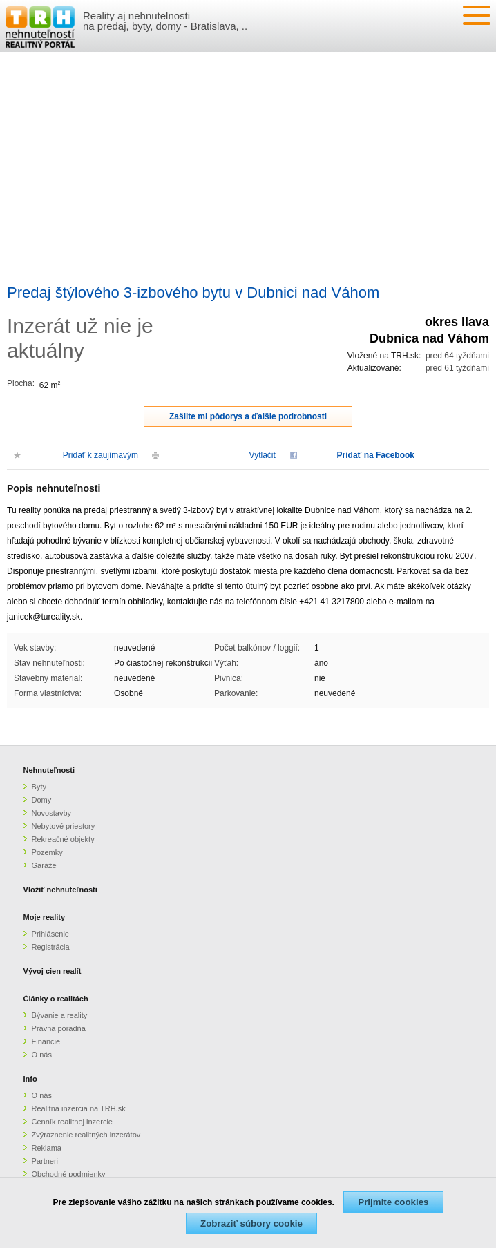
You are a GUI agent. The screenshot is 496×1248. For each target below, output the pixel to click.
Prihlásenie (50, 934)
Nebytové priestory (63, 826)
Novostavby (51, 813)
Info (30, 1079)
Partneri (45, 1161)
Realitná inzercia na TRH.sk (79, 1108)
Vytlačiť (262, 455)
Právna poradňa (59, 1028)
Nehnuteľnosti (49, 770)
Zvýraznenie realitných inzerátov (86, 1135)
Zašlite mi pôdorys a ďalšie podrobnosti (248, 416)
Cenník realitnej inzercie (72, 1121)
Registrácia (51, 947)
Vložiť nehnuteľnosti (60, 889)
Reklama (46, 1148)
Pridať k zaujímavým (100, 455)
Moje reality (44, 917)
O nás (42, 1054)
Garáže (44, 865)
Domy (42, 800)
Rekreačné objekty (63, 839)
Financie (46, 1041)
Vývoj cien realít (52, 971)
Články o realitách (55, 999)
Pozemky (47, 852)
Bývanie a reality (60, 1015)
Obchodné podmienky (69, 1174)
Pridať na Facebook (375, 455)
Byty (39, 787)
